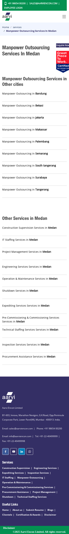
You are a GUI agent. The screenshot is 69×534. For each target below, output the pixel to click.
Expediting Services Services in (25, 305)
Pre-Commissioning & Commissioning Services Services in (30, 319)
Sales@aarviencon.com (43, 3)
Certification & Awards (28, 514)
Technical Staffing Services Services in (30, 329)
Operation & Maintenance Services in (30, 278)
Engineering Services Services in (26, 266)
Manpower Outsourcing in (24, 93)
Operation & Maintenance (16, 482)
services (17, 27)
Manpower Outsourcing (30, 477)
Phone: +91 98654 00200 (49, 428)
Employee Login (13, 7)
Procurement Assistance (15, 492)
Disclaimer (50, 514)
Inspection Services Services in (25, 344)
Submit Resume (35, 509)
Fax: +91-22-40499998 (13, 441)
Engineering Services (45, 468)
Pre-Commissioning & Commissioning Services (27, 487)
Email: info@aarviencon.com (16, 436)
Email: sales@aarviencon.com (17, 428)
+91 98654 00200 (17, 3)
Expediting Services (13, 472)
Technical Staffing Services (32, 496)
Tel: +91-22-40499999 (46, 436)
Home (5, 27)
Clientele (7, 514)
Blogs (50, 509)
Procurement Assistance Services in (28, 356)
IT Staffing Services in (20, 239)
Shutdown (7, 496)
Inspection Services (38, 472)
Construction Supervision (16, 468)
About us (17, 509)
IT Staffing (7, 477)
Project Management (44, 492)
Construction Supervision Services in (29, 227)
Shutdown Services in (20, 290)
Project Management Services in (26, 251)
